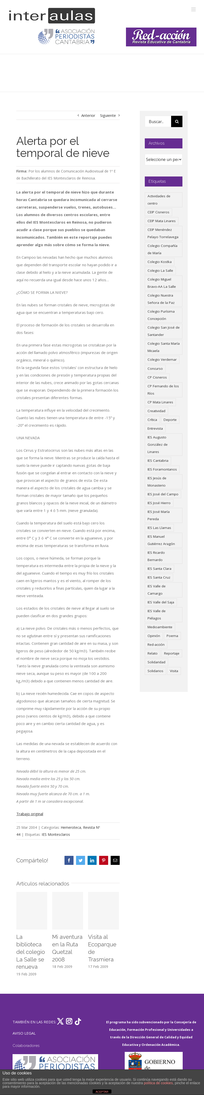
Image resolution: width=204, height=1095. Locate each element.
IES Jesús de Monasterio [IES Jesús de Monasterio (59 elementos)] (157, 482)
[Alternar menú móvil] (193, 9)
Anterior (88, 115)
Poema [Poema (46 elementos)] (172, 635)
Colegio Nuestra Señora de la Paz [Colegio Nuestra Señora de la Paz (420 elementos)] (161, 299)
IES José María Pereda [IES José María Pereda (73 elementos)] (159, 515)
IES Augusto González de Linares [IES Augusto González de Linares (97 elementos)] (158, 444)
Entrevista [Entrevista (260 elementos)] (155, 428)
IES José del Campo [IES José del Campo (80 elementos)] (163, 494)
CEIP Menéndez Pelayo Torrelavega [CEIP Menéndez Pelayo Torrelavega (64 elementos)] (163, 233)
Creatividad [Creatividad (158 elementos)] (156, 411)
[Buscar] (176, 121)
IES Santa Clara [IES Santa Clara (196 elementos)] (159, 568)
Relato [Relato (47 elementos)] (153, 653)
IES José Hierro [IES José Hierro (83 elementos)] (159, 503)
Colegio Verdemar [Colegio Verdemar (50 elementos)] (162, 359)
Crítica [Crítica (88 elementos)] (152, 419)
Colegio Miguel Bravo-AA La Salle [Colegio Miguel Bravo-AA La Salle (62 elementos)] (162, 283)
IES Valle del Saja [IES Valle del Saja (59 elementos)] (161, 602)
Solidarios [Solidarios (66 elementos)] (155, 671)
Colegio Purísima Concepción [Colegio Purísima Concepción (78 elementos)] (161, 315)
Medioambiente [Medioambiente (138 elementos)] (160, 627)
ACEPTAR (102, 1091)
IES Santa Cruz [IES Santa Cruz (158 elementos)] (159, 577)
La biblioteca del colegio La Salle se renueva (30, 952)
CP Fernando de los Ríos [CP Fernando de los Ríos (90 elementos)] (163, 390)
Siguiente (108, 115)
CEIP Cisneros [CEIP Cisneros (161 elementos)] (158, 212)
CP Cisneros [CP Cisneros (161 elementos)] (157, 377)
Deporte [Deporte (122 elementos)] (170, 419)
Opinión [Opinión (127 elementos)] (154, 635)
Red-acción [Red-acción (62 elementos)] (156, 644)
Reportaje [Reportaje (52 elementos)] (171, 653)
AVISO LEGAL (24, 1033)
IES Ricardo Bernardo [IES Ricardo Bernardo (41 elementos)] (156, 556)
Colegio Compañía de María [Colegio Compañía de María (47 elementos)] (162, 249)
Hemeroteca (71, 827)
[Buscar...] (158, 121)
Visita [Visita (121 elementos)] (174, 671)
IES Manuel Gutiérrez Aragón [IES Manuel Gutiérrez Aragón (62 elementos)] (161, 540)
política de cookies (158, 1083)
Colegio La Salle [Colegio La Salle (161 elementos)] (160, 270)
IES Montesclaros (56, 834)
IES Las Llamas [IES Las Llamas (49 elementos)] (159, 527)
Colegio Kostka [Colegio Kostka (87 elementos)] (160, 261)
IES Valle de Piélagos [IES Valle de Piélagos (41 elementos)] (157, 614)
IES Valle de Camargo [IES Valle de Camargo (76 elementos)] (157, 590)
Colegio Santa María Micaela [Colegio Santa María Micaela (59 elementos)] (164, 347)
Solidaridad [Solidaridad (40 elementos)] (156, 662)
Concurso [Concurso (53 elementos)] (155, 368)
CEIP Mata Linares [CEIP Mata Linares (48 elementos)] (162, 221)
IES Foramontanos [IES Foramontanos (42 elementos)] (162, 469)
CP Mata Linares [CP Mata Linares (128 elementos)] (160, 402)
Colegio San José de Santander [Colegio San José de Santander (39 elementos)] (164, 331)
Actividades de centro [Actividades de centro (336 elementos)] (159, 200)
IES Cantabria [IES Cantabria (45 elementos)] (158, 460)
